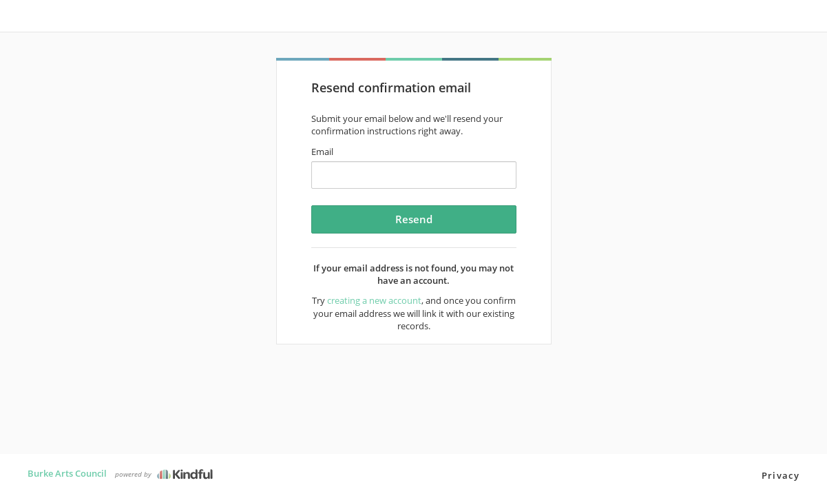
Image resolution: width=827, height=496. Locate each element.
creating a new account (374, 300)
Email (322, 151)
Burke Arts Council (67, 473)
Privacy (780, 475)
